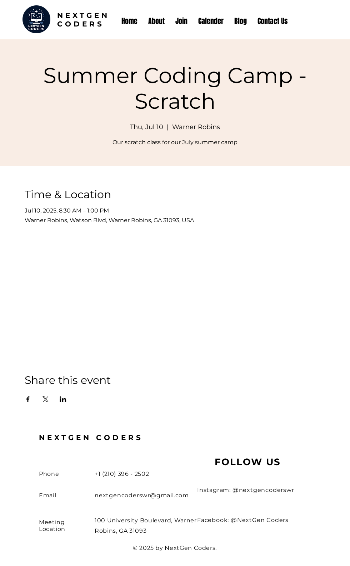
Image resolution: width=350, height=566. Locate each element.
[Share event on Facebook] (28, 399)
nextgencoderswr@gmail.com (142, 495)
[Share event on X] (45, 399)
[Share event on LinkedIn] (63, 399)
